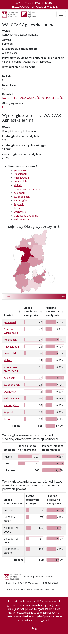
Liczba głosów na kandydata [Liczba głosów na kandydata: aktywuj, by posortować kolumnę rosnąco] (31, 311)
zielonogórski (21, 200)
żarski (17, 208)
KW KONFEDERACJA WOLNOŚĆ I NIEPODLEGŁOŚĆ (32, 98)
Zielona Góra (21, 219)
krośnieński (20, 174)
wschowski (20, 212)
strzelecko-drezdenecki (27, 189)
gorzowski (20, 170)
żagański (19, 204)
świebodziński (22, 196)
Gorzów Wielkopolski (26, 215)
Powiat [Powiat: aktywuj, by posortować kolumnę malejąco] (8, 315)
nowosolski (20, 181)
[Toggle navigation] (61, 14)
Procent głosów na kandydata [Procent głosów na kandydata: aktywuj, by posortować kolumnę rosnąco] (53, 311)
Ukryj (34, 628)
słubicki (18, 185)
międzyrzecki (21, 177)
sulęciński (19, 193)
